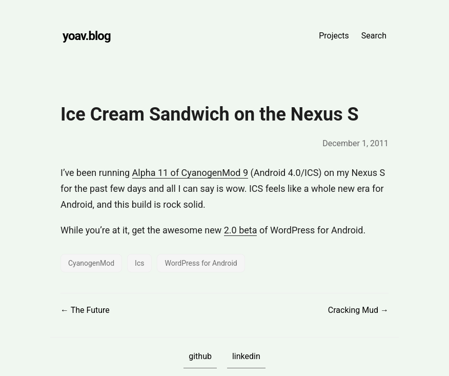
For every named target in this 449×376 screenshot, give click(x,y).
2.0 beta (240, 230)
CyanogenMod (91, 263)
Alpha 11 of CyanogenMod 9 (190, 172)
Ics (139, 263)
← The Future (85, 310)
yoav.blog (87, 36)
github (200, 356)
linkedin (246, 356)
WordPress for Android (201, 263)
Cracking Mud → (358, 310)
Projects (334, 36)
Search (373, 36)
